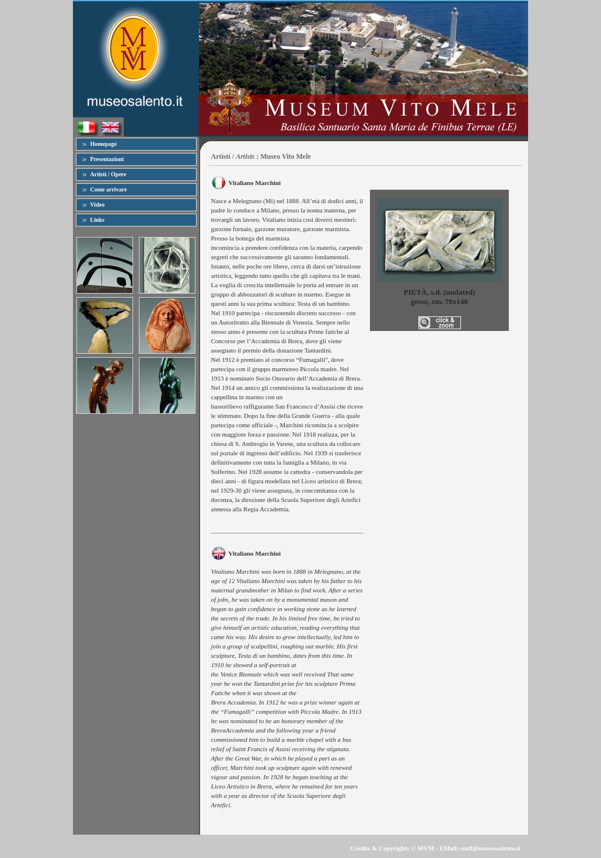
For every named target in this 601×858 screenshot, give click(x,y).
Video (97, 204)
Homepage (103, 144)
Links (97, 220)
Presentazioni (107, 159)
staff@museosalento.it (490, 848)
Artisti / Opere (108, 174)
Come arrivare (108, 189)
